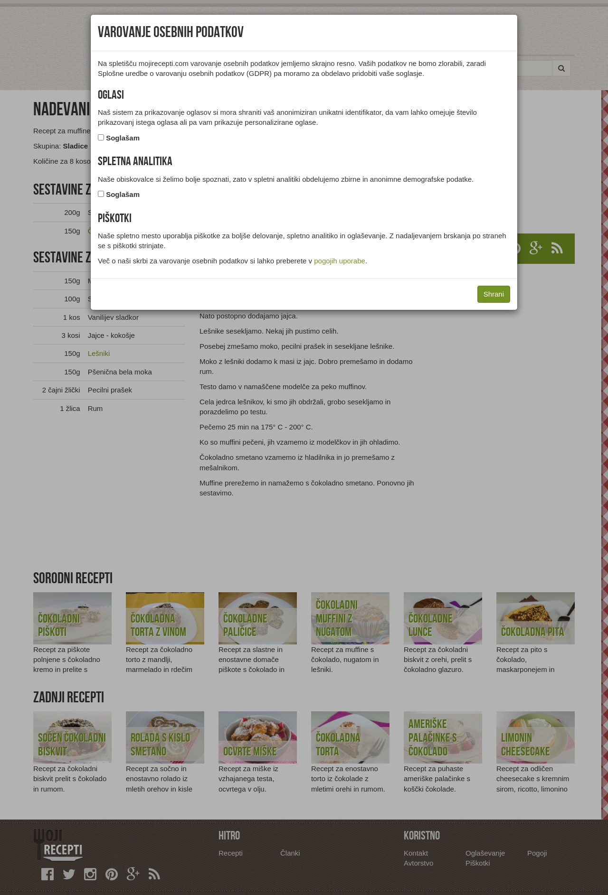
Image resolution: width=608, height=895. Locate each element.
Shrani (494, 294)
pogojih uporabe (339, 261)
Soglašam (123, 138)
